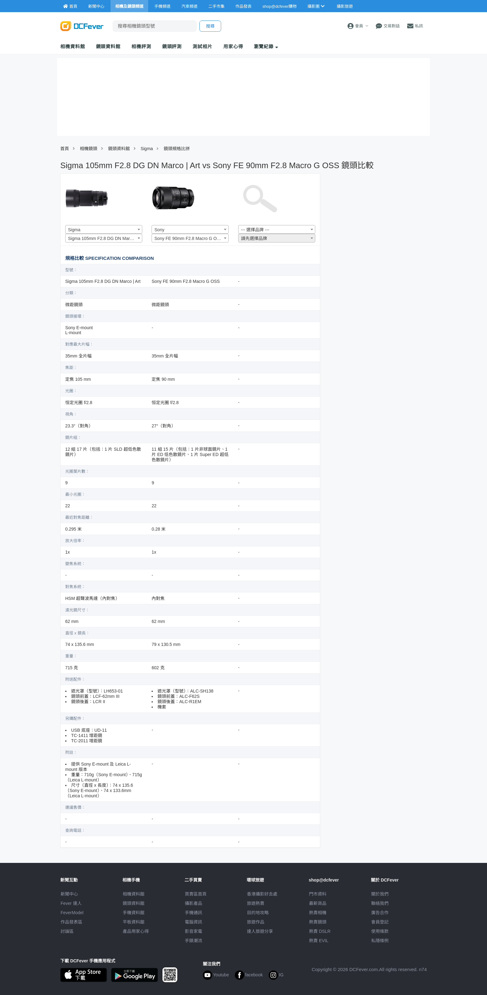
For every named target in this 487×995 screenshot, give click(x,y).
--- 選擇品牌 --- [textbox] (255, 229)
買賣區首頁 (196, 893)
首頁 (64, 148)
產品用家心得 (136, 931)
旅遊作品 (255, 921)
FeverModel (72, 912)
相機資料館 (72, 46)
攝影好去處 (262, 893)
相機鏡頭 (88, 148)
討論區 (67, 931)
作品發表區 (71, 921)
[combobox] (103, 229)
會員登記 (380, 921)
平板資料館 (133, 921)
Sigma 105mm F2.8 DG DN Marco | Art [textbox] (105, 238)
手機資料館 (133, 912)
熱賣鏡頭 (317, 921)
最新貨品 (317, 903)
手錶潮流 (193, 940)
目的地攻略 (258, 912)
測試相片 (202, 46)
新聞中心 (69, 893)
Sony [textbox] (159, 229)
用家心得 (233, 46)
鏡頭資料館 (108, 46)
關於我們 (380, 893)
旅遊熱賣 (255, 903)
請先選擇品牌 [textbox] (254, 238)
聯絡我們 (380, 903)
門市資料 (317, 893)
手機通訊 (193, 912)
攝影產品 (193, 903)
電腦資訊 (193, 921)
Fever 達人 (71, 903)
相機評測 (141, 46)
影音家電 (193, 931)
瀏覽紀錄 (266, 46)
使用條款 (380, 931)
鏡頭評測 (172, 46)
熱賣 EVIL (318, 940)
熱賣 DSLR (319, 931)
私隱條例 (380, 940)
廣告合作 (380, 912)
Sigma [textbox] (74, 229)
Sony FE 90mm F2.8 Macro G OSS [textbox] (188, 238)
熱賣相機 (317, 912)
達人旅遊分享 (260, 931)
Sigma (147, 148)
